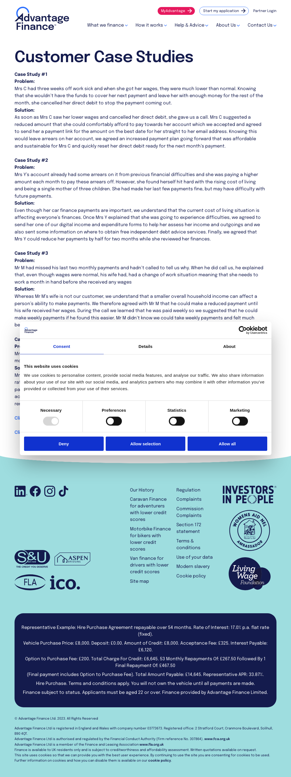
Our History (142, 490)
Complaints (189, 499)
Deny (64, 443)
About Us (226, 25)
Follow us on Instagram (49, 491)
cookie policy (159, 760)
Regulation (188, 490)
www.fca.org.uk (217, 739)
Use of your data (194, 557)
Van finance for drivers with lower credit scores (149, 565)
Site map (139, 581)
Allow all (227, 443)
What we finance (105, 25)
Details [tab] (146, 346)
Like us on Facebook (35, 491)
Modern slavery (193, 566)
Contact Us (260, 25)
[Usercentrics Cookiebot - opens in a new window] (242, 330)
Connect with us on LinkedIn (22, 491)
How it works (149, 25)
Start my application (221, 11)
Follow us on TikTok (63, 491)
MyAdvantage (173, 11)
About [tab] (229, 346)
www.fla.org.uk (151, 744)
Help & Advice (189, 25)
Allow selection (145, 443)
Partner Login (264, 11)
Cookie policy (191, 576)
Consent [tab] (61, 346)
